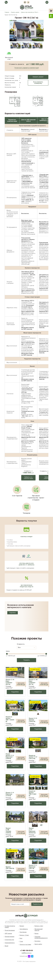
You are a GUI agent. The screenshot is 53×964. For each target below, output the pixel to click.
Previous (11, 24)
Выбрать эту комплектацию (28, 477)
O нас (21, 941)
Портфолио (23, 932)
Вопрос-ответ (39, 926)
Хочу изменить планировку (38, 82)
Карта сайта (38, 944)
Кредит (22, 926)
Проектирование (10, 930)
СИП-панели (8, 933)
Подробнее (12, 612)
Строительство (9, 939)
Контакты (37, 941)
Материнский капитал (38, 930)
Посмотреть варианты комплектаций (26, 68)
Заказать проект (38, 77)
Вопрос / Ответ (24, 935)
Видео (36, 933)
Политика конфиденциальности (41, 937)
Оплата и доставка (25, 944)
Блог (21, 938)
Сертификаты (24, 929)
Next (42, 24)
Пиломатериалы (9, 936)
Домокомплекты (10, 942)
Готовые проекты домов (10, 926)
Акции (6, 946)
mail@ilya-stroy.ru (26, 953)
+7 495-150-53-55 (26, 950)
